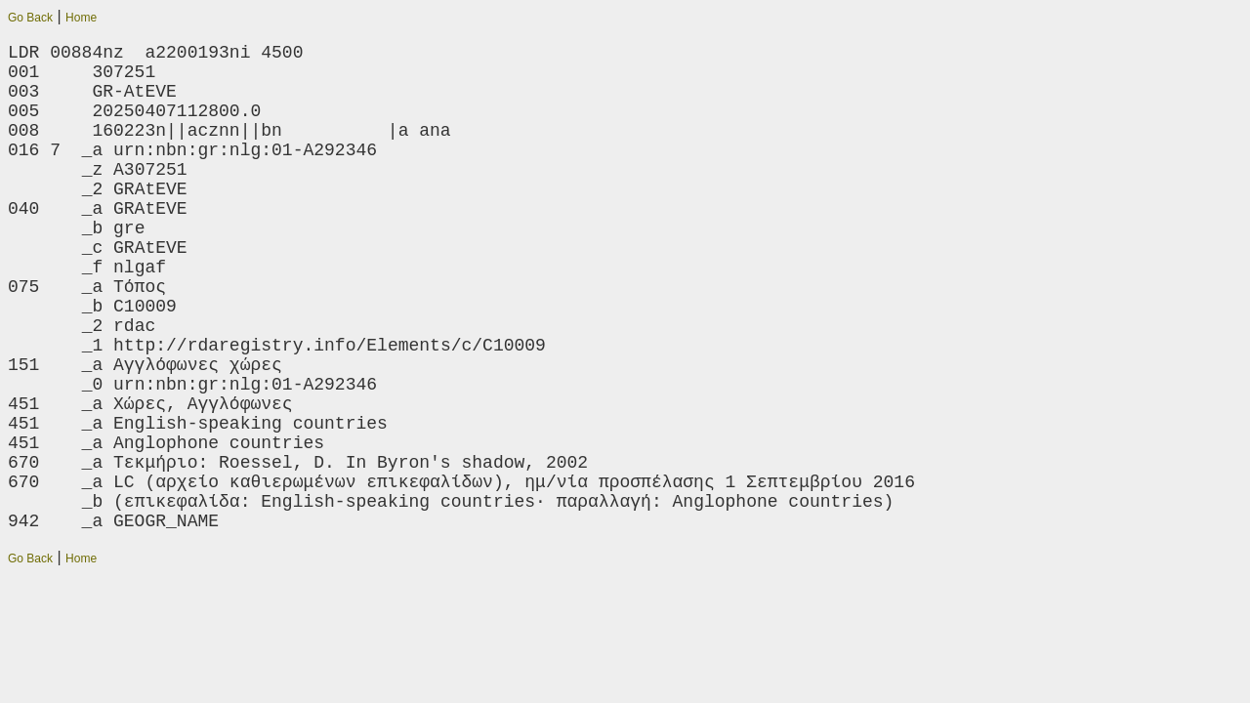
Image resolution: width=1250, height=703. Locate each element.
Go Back (30, 17)
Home (81, 17)
